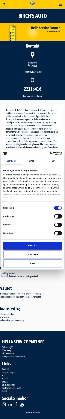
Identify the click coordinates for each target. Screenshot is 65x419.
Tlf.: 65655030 (8, 353)
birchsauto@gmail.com (32, 96)
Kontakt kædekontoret (11, 388)
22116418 (32, 89)
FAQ (3, 375)
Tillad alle (32, 245)
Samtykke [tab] (11, 161)
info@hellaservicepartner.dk (13, 356)
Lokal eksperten (8, 385)
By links (5, 391)
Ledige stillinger (8, 372)
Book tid (5, 369)
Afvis (32, 263)
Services (5, 378)
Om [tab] (53, 161)
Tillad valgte (32, 254)
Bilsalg (5, 381)
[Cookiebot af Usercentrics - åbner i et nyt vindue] (50, 153)
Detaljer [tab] (32, 161)
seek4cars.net (36, 413)
